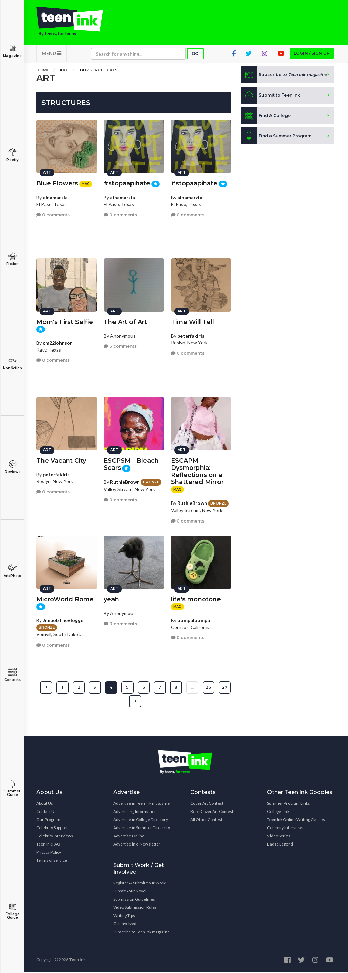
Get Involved (124, 924)
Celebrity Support (52, 829)
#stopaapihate (127, 182)
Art (63, 71)
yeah (111, 598)
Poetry (12, 155)
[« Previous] (54, 689)
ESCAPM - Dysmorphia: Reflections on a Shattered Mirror (197, 470)
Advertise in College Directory (140, 820)
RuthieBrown (125, 481)
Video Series (278, 837)
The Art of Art (125, 321)
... (200, 688)
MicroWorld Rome (65, 598)
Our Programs (49, 820)
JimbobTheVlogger (64, 619)
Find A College (266, 116)
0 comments (53, 214)
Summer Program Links (288, 804)
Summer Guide (12, 788)
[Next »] (143, 703)
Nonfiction (12, 363)
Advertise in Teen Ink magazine (141, 804)
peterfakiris (190, 335)
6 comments (120, 345)
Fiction (12, 259)
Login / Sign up (312, 54)
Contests (12, 675)
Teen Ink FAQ (48, 845)
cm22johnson (58, 342)
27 (127, 702)
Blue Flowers (57, 182)
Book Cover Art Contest (211, 812)
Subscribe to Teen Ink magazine (141, 933)
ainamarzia (55, 196)
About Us (44, 804)
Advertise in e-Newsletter (136, 845)
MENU (51, 54)
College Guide (12, 911)
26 (217, 688)
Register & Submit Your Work (139, 884)
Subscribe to (284, 76)
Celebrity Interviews (54, 837)
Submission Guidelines (134, 900)
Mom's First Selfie (64, 321)
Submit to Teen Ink (270, 96)
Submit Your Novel (129, 892)
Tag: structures (98, 71)
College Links (279, 812)
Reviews (12, 467)
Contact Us (46, 812)
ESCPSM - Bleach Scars (131, 463)
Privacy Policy (48, 853)
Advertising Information (135, 812)
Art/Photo (12, 571)
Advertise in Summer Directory (141, 829)
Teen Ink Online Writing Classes (296, 820)
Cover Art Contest (206, 804)
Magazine (12, 51)
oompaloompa (193, 619)
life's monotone (196, 598)
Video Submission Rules (135, 908)
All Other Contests (207, 820)
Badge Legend (280, 845)
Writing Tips (124, 916)
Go (195, 54)
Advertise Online (128, 837)
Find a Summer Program (276, 137)
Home (42, 71)
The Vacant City (61, 459)
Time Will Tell (192, 321)
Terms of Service (51, 861)
